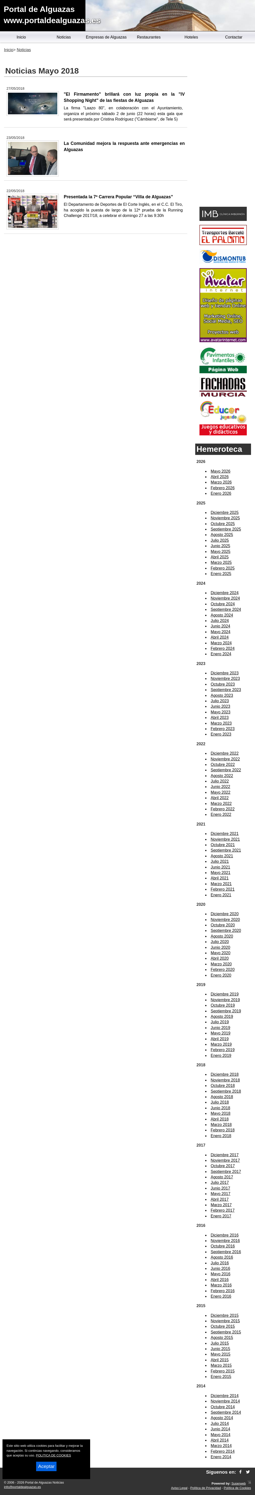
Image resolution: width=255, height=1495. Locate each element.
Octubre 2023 (223, 684)
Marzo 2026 (221, 482)
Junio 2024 (220, 626)
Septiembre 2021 (226, 850)
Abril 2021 (220, 878)
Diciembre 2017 (225, 1155)
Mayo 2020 (220, 953)
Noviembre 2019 (225, 1000)
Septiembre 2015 (226, 1332)
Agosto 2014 (222, 1418)
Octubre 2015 (223, 1326)
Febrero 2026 (223, 488)
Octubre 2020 (223, 925)
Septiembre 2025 (226, 529)
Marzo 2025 (221, 562)
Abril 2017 (220, 1199)
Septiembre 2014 (226, 1412)
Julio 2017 (220, 1182)
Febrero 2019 (223, 1050)
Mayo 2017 (220, 1194)
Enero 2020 (221, 975)
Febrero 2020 (223, 969)
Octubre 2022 (223, 764)
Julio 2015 (220, 1343)
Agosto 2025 (222, 535)
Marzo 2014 (221, 1446)
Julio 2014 (220, 1423)
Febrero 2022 (223, 809)
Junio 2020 (220, 947)
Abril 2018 (220, 1119)
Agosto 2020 (222, 936)
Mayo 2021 (220, 873)
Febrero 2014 (223, 1451)
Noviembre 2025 (225, 518)
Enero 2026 (221, 493)
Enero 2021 (221, 895)
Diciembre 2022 (225, 753)
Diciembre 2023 (225, 673)
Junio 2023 (220, 706)
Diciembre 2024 (225, 593)
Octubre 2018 (223, 1085)
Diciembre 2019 (225, 994)
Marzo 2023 (221, 723)
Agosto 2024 (222, 615)
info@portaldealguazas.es (22, 1487)
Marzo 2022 (221, 803)
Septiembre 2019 (226, 1011)
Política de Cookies (237, 1488)
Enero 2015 (221, 1376)
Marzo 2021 (221, 884)
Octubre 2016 (223, 1246)
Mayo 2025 (220, 551)
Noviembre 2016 (225, 1241)
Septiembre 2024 (226, 609)
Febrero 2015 (223, 1371)
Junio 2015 (220, 1349)
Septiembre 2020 (226, 930)
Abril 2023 (220, 717)
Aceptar (46, 1466)
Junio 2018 (220, 1108)
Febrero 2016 (223, 1291)
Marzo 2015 (221, 1365)
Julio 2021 (220, 861)
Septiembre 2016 (226, 1252)
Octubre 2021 (223, 845)
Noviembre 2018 (225, 1080)
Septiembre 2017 (226, 1171)
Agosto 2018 (222, 1097)
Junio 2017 (220, 1188)
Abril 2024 (220, 637)
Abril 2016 (220, 1280)
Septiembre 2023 (226, 690)
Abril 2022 (220, 798)
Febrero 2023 (223, 729)
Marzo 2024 (221, 643)
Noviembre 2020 (225, 919)
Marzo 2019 (221, 1044)
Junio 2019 (220, 1028)
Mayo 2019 (220, 1033)
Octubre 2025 (223, 524)
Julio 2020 (220, 942)
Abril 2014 (220, 1440)
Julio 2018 (220, 1102)
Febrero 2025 (223, 568)
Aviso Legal (179, 1488)
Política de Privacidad (205, 1488)
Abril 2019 (220, 1039)
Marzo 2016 (221, 1285)
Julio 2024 (220, 621)
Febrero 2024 (223, 648)
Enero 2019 (221, 1055)
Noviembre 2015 (225, 1321)
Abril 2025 (220, 557)
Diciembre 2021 (225, 833)
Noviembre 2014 (225, 1401)
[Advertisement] (223, 125)
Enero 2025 (221, 574)
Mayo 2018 (220, 1113)
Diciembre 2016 (225, 1235)
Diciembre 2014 (225, 1396)
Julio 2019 (220, 1022)
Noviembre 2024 (225, 598)
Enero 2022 (221, 814)
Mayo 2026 (220, 471)
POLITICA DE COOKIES (53, 1455)
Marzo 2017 (221, 1205)
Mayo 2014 (220, 1435)
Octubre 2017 (223, 1166)
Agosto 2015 (222, 1337)
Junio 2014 (220, 1429)
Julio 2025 (220, 540)
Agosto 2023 (222, 695)
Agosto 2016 (222, 1257)
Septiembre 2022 (226, 770)
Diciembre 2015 (225, 1315)
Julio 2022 (220, 781)
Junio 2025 (220, 546)
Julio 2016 (220, 1263)
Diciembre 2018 (225, 1074)
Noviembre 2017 (225, 1160)
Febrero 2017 (223, 1210)
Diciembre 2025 (225, 512)
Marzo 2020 (221, 964)
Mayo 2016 (220, 1274)
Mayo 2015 (220, 1354)
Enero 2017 (221, 1216)
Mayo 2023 (220, 712)
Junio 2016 (220, 1268)
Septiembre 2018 (226, 1091)
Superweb (238, 1483)
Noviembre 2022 (225, 759)
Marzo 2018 (221, 1124)
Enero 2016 (221, 1296)
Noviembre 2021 (225, 839)
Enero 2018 (221, 1136)
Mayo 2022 (220, 792)
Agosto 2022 (222, 776)
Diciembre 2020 (225, 914)
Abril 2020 (220, 958)
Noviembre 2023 (225, 678)
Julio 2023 (220, 701)
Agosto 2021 (222, 856)
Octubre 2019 (223, 1005)
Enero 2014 (221, 1457)
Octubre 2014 (223, 1407)
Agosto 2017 (222, 1177)
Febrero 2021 (223, 889)
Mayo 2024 (220, 632)
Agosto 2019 (222, 1016)
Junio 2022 (220, 787)
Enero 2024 (221, 654)
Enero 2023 (221, 734)
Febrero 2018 (223, 1130)
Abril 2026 (220, 477)
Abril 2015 (220, 1360)
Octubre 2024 (223, 604)
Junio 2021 (220, 867)
